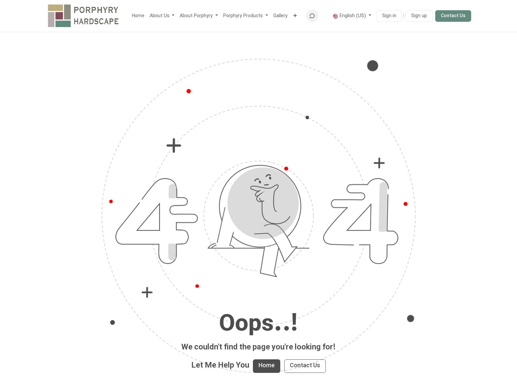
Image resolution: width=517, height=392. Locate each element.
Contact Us (453, 16)
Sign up (419, 16)
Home (266, 365)
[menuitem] (138, 16)
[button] (312, 16)
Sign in (389, 16)
